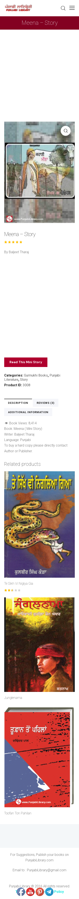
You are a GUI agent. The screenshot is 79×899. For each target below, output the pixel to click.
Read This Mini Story (25, 362)
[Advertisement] (39, 71)
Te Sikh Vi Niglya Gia (18, 583)
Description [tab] (18, 402)
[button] (72, 7)
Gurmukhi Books (36, 375)
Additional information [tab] (28, 412)
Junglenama (13, 698)
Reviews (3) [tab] (46, 402)
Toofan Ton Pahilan (17, 813)
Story (24, 380)
